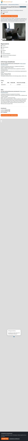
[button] (1, 120)
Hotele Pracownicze (3, 4)
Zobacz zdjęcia (3, 39)
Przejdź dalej (5, 438)
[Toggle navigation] (26, 2)
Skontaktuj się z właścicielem (9, 16)
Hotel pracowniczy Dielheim (13, 4)
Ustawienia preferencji (14, 438)
